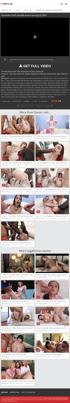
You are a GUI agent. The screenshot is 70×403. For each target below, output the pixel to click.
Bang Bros (7, 304)
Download (43, 101)
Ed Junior (32, 71)
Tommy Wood (42, 330)
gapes (59, 74)
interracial (64, 74)
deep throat (34, 74)
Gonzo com (6, 101)
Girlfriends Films (8, 277)
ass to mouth (17, 74)
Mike (18, 71)
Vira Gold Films (42, 357)
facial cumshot (51, 74)
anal (11, 74)
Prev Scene (25, 105)
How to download (28, 392)
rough (3, 76)
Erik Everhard (25, 71)
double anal (42, 74)
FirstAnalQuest (8, 330)
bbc (23, 74)
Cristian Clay (39, 71)
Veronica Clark (11, 71)
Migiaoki (6, 383)
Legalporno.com (5, 4)
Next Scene (44, 105)
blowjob (27, 74)
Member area (14, 392)
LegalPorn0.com (15, 398)
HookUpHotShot (42, 304)
